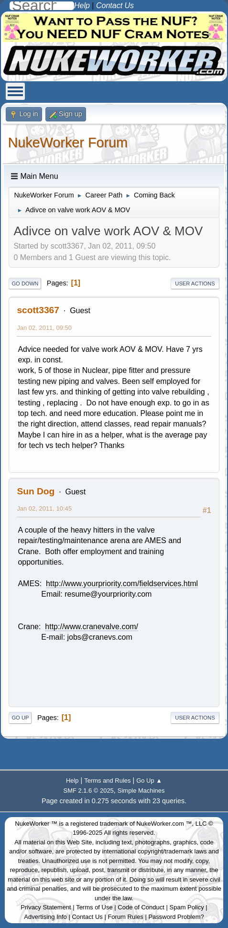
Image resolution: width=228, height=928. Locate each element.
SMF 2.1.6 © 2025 (89, 790)
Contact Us (87, 916)
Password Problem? (176, 916)
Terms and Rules (107, 780)
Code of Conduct (141, 907)
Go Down (24, 283)
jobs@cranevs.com (99, 637)
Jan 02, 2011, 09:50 (44, 327)
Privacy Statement (46, 907)
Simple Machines (141, 790)
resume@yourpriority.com (108, 594)
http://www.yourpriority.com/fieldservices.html (122, 583)
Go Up (20, 718)
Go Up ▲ (149, 780)
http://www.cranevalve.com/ (91, 626)
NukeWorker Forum (68, 142)
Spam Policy (187, 907)
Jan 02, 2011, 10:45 (44, 508)
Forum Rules (125, 916)
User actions (195, 283)
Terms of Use (94, 907)
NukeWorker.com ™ (164, 823)
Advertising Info (45, 916)
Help (72, 780)
